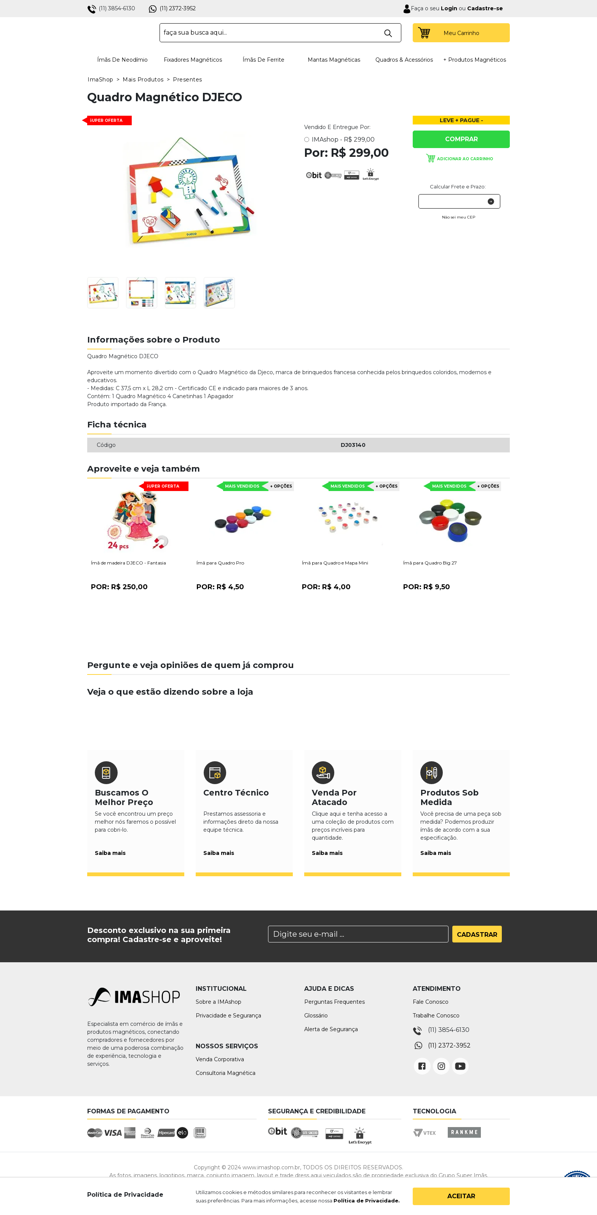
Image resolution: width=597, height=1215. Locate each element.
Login (448, 8)
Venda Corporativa (220, 1059)
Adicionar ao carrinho (465, 158)
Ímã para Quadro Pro (220, 563)
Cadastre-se (485, 8)
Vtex (427, 1139)
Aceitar (461, 1196)
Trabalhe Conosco (436, 1015)
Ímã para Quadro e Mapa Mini (335, 563)
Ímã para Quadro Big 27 (430, 563)
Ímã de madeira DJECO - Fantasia (128, 563)
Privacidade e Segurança (228, 1015)
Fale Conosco (431, 1001)
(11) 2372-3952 (178, 8)
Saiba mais (110, 853)
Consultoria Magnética (225, 1073)
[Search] (358, 934)
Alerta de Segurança (331, 1029)
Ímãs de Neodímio (122, 59)
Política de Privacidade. (367, 1200)
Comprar (461, 139)
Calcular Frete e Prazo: (458, 186)
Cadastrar (477, 934)
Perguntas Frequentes (334, 1001)
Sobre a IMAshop (218, 1001)
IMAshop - (343, 139)
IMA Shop (118, 32)
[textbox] (280, 32)
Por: (119, 587)
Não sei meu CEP (458, 217)
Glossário (316, 1015)
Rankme (464, 1139)
